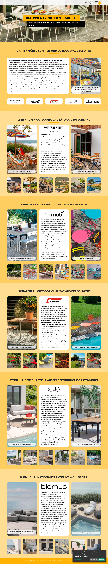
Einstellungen (77, 560)
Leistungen (18, 3)
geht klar (101, 560)
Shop (58, 3)
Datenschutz (72, 561)
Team (34, 3)
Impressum (63, 561)
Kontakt (65, 3)
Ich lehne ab (93, 560)
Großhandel (43, 3)
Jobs (52, 3)
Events (27, 3)
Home (10, 3)
